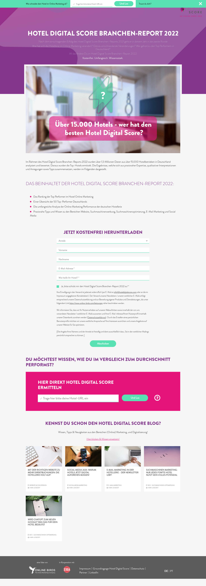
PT (171, 578)
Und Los (135, 405)
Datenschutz (137, 576)
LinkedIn (93, 580)
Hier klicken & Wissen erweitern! (103, 446)
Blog (21, 10)
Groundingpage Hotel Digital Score (111, 576)
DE (166, 578)
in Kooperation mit (67, 569)
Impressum (85, 576)
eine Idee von (42, 569)
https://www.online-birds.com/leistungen (86, 310)
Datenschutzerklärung (96, 324)
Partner (83, 580)
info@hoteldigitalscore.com (125, 299)
